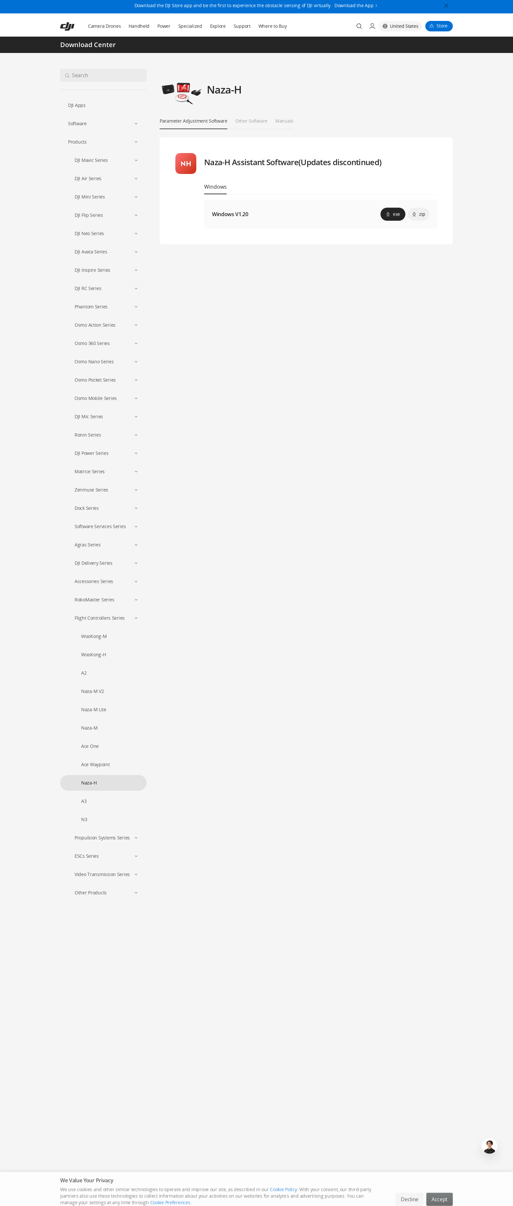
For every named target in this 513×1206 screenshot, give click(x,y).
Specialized (190, 26)
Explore (218, 26)
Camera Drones (104, 26)
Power (163, 26)
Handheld (139, 26)
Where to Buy (272, 26)
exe (393, 214)
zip (418, 214)
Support (242, 26)
